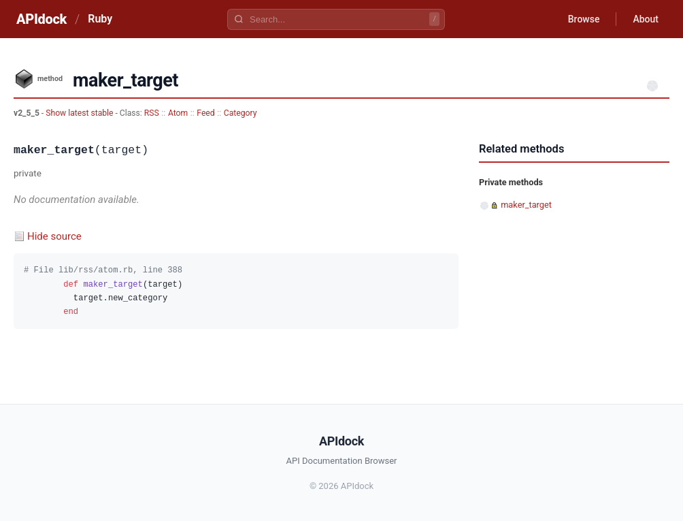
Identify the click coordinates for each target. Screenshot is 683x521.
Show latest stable (80, 113)
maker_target (526, 205)
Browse (584, 19)
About (646, 19)
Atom (178, 113)
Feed (205, 113)
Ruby (100, 18)
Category (240, 113)
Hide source (54, 236)
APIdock (41, 19)
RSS (151, 113)
